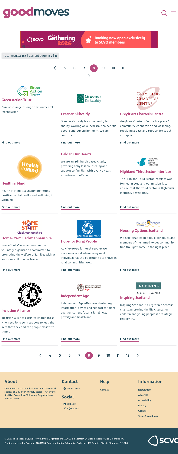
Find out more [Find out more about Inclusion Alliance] (11, 339)
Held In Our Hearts (76, 154)
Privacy (142, 405)
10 (113, 68)
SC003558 (41, 443)
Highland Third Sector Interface (145, 171)
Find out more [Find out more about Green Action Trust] (11, 142)
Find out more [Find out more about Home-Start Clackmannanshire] (11, 270)
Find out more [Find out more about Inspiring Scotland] (129, 339)
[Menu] (173, 13)
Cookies (142, 411)
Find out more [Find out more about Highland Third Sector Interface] (129, 207)
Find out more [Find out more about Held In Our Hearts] (70, 207)
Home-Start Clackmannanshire (27, 238)
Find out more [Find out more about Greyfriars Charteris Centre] (129, 142)
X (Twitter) (72, 408)
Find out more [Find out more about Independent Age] (70, 339)
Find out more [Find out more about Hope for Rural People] (70, 270)
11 (123, 68)
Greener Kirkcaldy (75, 114)
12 (128, 355)
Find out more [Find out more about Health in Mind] (11, 207)
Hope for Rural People (79, 241)
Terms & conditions (148, 416)
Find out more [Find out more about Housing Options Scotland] (129, 270)
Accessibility (144, 400)
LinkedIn (71, 404)
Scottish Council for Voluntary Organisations (29, 395)
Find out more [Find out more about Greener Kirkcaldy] (70, 142)
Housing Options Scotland (141, 230)
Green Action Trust (16, 100)
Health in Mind (13, 183)
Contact (104, 389)
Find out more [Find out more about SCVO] (12, 398)
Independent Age (75, 296)
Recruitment (144, 389)
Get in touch (73, 388)
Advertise (143, 395)
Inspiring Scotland (135, 297)
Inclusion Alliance (16, 310)
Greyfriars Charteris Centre (141, 114)
